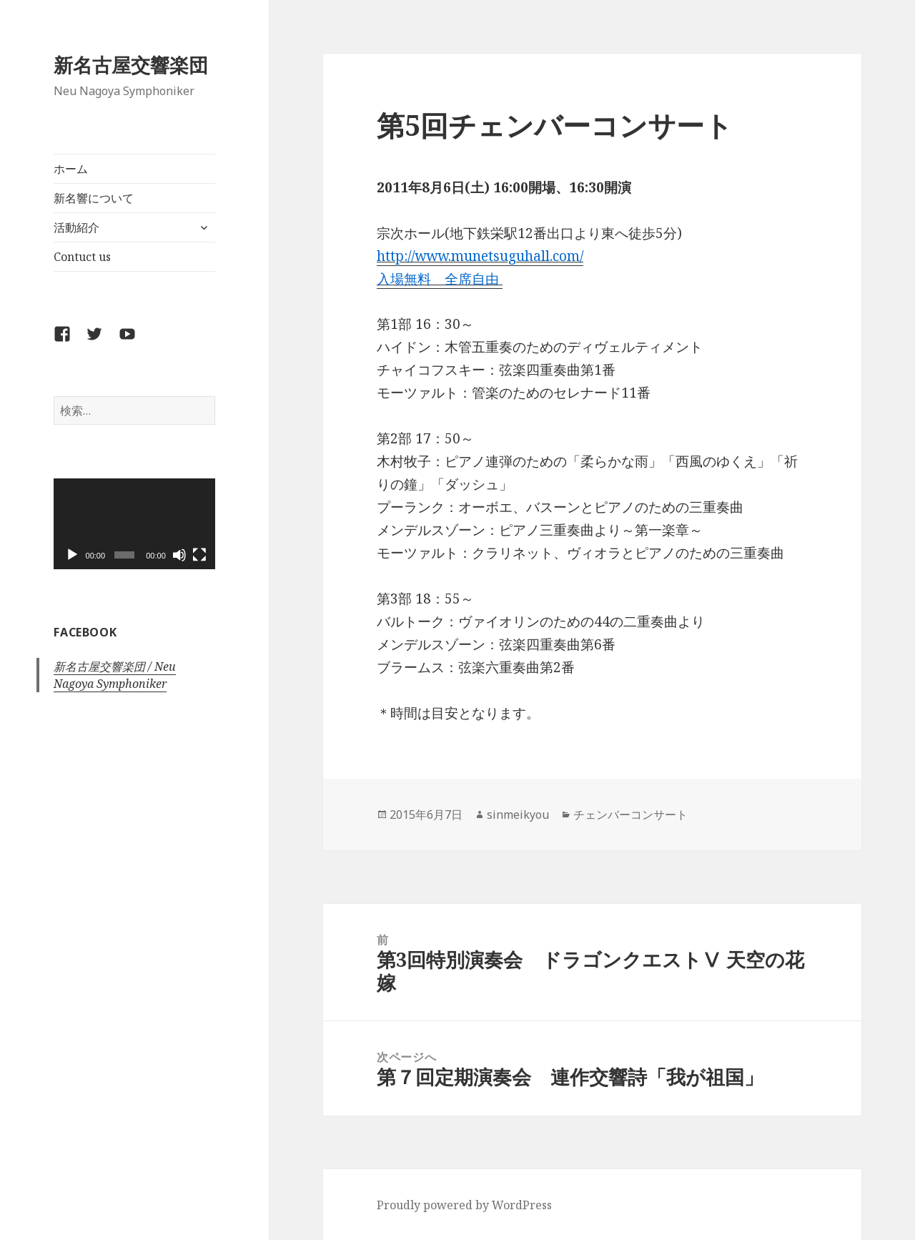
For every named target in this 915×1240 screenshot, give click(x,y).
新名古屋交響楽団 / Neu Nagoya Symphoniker (115, 675)
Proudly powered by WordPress (464, 1205)
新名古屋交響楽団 (131, 64)
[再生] (72, 555)
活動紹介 (76, 227)
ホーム (71, 169)
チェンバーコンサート (630, 814)
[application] (134, 523)
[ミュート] (179, 555)
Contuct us (82, 257)
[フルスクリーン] (199, 555)
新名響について (94, 198)
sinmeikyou (518, 814)
